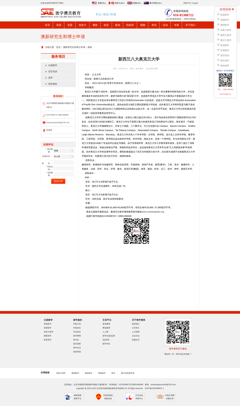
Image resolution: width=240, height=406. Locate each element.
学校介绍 (77, 324)
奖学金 (76, 340)
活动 (165, 25)
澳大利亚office (156, 3)
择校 (90, 47)
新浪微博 (106, 324)
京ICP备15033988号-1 (154, 388)
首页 (47, 25)
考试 (154, 25)
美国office (102, 3)
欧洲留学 (223, 45)
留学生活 (77, 348)
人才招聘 (136, 332)
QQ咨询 (106, 340)
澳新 (95, 25)
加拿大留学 (48, 332)
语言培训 (52, 71)
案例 (117, 25)
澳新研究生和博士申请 (74, 47)
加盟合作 (136, 340)
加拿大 (82, 25)
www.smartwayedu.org (153, 211)
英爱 (70, 25)
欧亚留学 (47, 340)
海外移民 (52, 84)
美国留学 (47, 324)
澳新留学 (47, 336)
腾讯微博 (106, 328)
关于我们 (190, 25)
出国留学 (52, 65)
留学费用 (77, 336)
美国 (58, 25)
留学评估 (106, 344)
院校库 (130, 25)
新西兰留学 (224, 35)
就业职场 (77, 352)
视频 (142, 25)
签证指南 (77, 344)
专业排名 (77, 332)
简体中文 (187, 3)
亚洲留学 (223, 50)
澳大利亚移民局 (127, 373)
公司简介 (136, 328)
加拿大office (119, 3)
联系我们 (136, 324)
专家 (176, 25)
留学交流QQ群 (109, 336)
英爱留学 (47, 328)
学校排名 (77, 328)
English (195, 3)
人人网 (105, 332)
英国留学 (88, 373)
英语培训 (223, 55)
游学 (50, 78)
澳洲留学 (75, 373)
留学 (113, 373)
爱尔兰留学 (224, 40)
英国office (137, 3)
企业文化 (136, 336)
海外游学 (223, 60)
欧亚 (106, 25)
